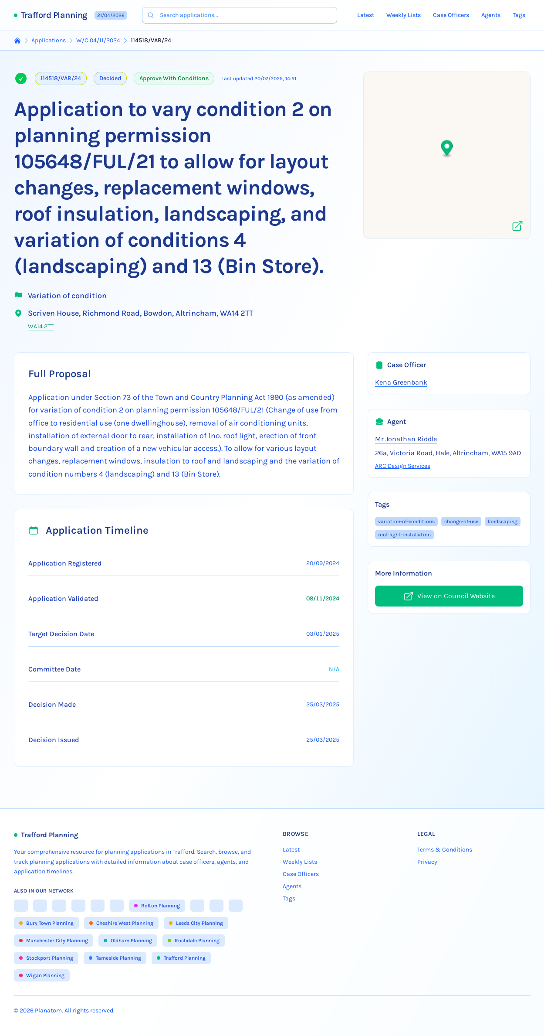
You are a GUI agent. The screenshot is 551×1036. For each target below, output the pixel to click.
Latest (365, 15)
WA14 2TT (41, 326)
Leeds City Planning (196, 923)
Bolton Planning (157, 906)
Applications (48, 40)
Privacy (427, 862)
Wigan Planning (41, 975)
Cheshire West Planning (121, 923)
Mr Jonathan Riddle (406, 439)
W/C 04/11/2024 (98, 40)
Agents (490, 15)
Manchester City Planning (53, 940)
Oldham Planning (128, 940)
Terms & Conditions (444, 849)
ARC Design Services (402, 466)
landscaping (502, 521)
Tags (519, 15)
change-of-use (461, 521)
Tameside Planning (115, 958)
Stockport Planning (46, 958)
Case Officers (451, 15)
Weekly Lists (403, 15)
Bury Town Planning (46, 923)
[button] (447, 149)
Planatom (48, 1010)
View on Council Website (449, 596)
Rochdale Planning (194, 940)
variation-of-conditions (406, 521)
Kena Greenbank (401, 382)
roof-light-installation (404, 535)
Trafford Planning (54, 15)
